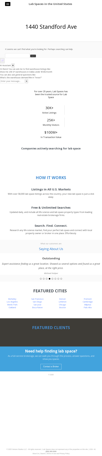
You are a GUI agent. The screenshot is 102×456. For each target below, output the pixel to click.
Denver (62, 299)
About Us (36, 454)
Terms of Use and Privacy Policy (58, 454)
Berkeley (12, 299)
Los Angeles (12, 301)
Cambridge (88, 301)
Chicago (62, 304)
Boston (62, 307)
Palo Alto (88, 307)
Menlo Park (12, 304)
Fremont (88, 299)
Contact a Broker (51, 366)
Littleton (62, 301)
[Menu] (7, 4)
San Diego (37, 301)
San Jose (37, 304)
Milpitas (87, 304)
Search (42, 454)
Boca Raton (37, 307)
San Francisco (37, 299)
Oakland (12, 307)
